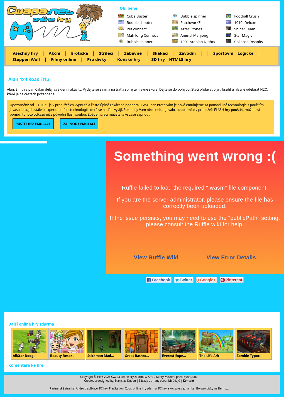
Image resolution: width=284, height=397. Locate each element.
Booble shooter (135, 22)
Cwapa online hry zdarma (128, 377)
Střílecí (106, 53)
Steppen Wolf (26, 59)
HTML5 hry (180, 59)
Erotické (79, 53)
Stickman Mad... (104, 344)
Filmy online (63, 59)
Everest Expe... (178, 344)
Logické (246, 53)
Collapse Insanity (244, 41)
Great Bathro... (141, 344)
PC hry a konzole (169, 388)
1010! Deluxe (241, 22)
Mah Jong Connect (138, 35)
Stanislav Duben (125, 381)
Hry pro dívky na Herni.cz (212, 388)
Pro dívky (96, 59)
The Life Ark (216, 344)
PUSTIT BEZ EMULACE (33, 123)
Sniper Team (240, 28)
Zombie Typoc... (253, 344)
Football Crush (242, 16)
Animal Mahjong (190, 35)
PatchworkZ (186, 22)
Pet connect (132, 28)
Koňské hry (129, 59)
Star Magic (239, 35)
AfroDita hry (156, 377)
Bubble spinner (135, 41)
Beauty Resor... (67, 344)
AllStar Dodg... (29, 344)
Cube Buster (133, 16)
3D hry (158, 59)
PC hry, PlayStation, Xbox (115, 388)
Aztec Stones (187, 28)
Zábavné (133, 53)
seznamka (187, 388)
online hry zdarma (145, 388)
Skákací (160, 53)
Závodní (187, 53)
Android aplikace (87, 388)
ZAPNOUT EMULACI (79, 123)
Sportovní (223, 53)
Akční (54, 53)
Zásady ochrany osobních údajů (159, 381)
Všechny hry (25, 53)
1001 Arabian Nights (193, 41)
